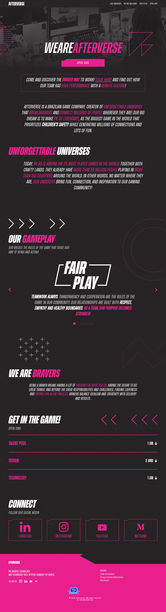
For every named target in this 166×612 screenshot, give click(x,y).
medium (141, 529)
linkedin (25, 529)
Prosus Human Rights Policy (111, 577)
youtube (102, 529)
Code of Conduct (107, 574)
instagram (64, 529)
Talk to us (143, 3)
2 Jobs (151, 461)
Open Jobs (153, 3)
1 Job (152, 444)
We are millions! (130, 3)
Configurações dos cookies (17, 607)
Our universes (115, 3)
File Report (104, 580)
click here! (103, 79)
